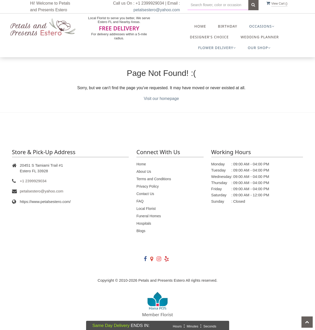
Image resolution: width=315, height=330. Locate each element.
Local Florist (146, 209)
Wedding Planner (260, 37)
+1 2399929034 (33, 181)
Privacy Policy (147, 186)
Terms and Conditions (153, 179)
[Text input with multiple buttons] (218, 5)
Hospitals (143, 223)
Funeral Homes (148, 216)
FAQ (140, 201)
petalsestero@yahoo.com (157, 10)
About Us (143, 171)
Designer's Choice (209, 37)
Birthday (227, 26)
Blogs (140, 231)
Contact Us (145, 194)
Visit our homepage (161, 98)
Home (200, 26)
